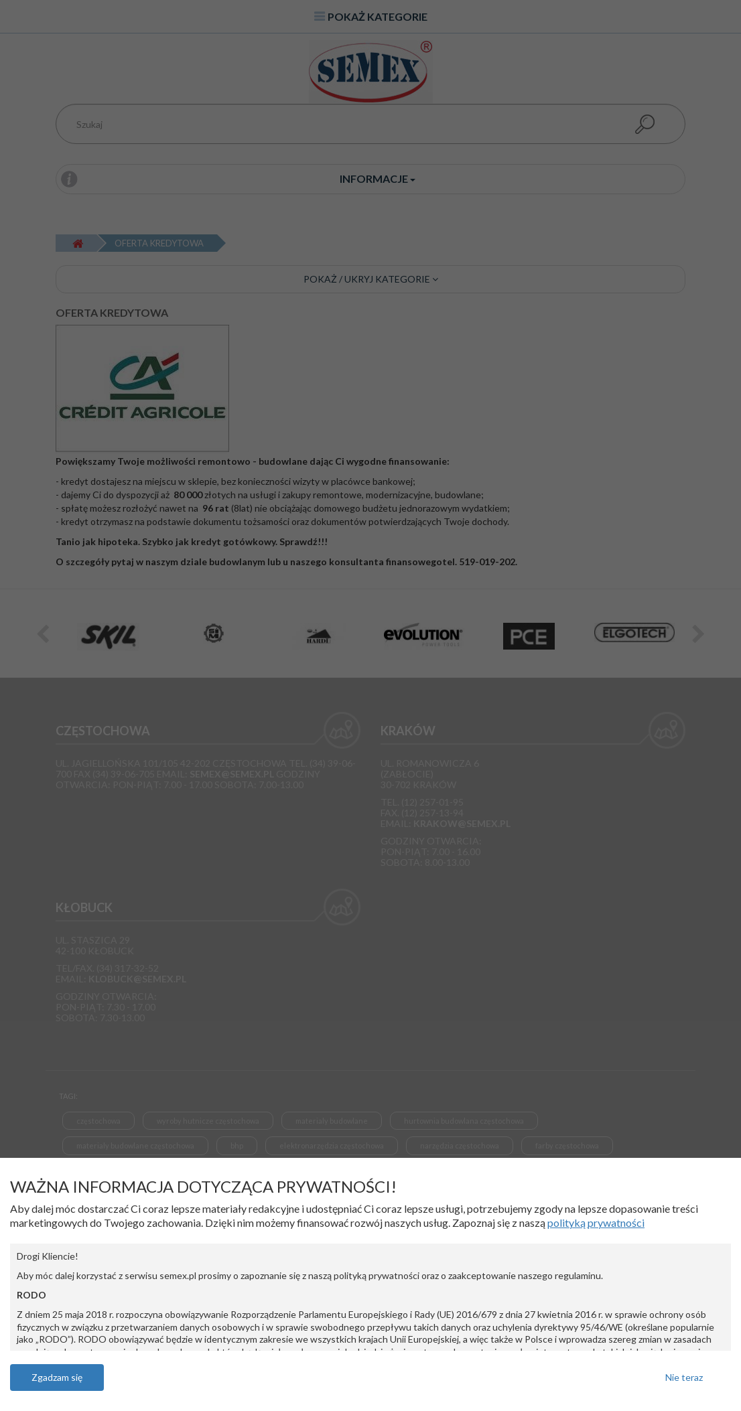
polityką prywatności (596, 1222)
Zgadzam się (56, 1377)
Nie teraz (684, 1377)
